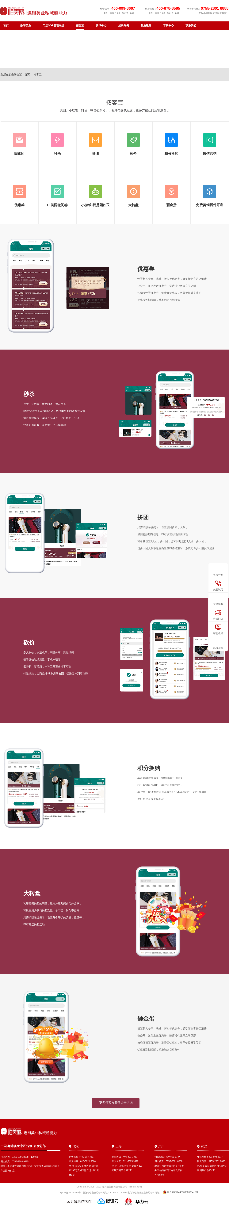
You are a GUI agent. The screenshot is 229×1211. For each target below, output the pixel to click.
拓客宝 (80, 25)
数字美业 (25, 25)
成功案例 (123, 25)
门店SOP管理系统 (53, 25)
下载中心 (168, 25)
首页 (6, 25)
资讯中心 (101, 25)
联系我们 (190, 25)
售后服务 (146, 25)
